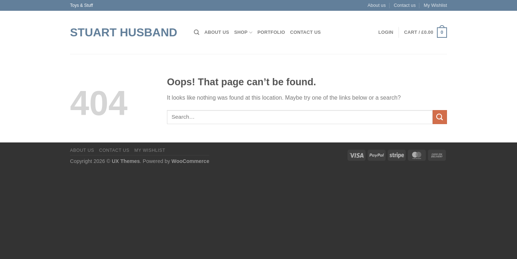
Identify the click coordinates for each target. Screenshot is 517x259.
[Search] (196, 32)
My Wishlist (435, 5)
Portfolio (271, 32)
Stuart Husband (123, 32)
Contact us (405, 5)
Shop (243, 32)
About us (377, 5)
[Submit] (440, 117)
